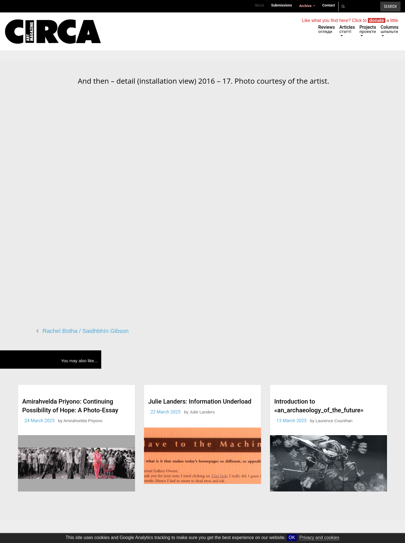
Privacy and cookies (319, 537)
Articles (347, 29)
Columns (390, 29)
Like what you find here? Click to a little (350, 20)
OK (292, 537)
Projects (367, 29)
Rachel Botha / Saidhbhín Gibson (85, 331)
